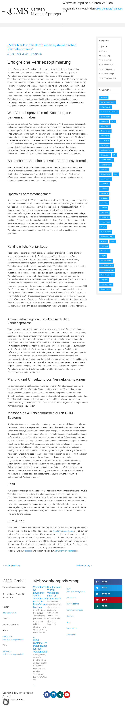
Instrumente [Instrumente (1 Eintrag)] (105, 138)
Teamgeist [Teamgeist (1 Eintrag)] (104, 254)
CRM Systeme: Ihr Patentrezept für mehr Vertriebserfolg (41, 646)
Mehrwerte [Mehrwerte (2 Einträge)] (104, 201)
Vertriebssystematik (34, 54)
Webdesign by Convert (94, 697)
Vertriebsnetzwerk (107, 65)
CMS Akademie (73, 604)
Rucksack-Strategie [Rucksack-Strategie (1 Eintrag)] (107, 244)
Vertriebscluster (106, 60)
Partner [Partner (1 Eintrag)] (103, 235)
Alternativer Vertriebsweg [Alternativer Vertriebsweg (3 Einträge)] (105, 113)
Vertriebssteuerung (107, 69)
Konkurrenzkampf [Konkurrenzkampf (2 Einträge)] (107, 153)
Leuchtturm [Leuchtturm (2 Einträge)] (105, 191)
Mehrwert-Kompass (75, 610)
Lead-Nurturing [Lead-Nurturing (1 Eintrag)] (106, 186)
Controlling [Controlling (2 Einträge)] (105, 124)
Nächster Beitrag (83, 565)
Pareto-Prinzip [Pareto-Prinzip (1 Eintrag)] (106, 230)
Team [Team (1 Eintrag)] (114, 249)
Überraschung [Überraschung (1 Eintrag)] (106, 297)
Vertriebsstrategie (107, 73)
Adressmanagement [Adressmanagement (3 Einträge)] (108, 102)
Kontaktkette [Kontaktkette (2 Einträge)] (105, 157)
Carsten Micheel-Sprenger (64, 531)
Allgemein (11, 54)
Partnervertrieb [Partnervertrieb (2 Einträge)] (106, 239)
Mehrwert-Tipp (105, 55)
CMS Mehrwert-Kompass (66, 551)
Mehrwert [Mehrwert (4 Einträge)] (104, 196)
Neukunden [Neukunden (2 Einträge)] (105, 220)
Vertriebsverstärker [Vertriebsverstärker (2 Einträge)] (107, 283)
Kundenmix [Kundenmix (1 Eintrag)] (105, 172)
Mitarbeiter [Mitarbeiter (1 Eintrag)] (105, 206)
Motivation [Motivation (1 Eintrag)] (105, 210)
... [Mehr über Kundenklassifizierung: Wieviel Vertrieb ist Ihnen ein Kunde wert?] (47, 629)
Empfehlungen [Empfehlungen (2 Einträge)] (106, 133)
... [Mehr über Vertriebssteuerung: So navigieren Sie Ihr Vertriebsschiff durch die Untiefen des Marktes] (33, 638)
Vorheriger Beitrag (12, 565)
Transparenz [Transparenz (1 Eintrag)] (105, 259)
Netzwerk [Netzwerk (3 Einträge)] (104, 215)
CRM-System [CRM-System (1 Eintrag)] (105, 129)
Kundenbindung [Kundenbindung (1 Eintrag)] (107, 167)
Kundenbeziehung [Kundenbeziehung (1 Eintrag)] (107, 162)
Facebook (28, 551)
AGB (68, 622)
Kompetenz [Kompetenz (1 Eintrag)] (105, 148)
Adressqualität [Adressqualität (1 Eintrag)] (106, 107)
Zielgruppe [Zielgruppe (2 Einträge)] (105, 287)
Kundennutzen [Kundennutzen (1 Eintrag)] (106, 177)
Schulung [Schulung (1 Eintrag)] (104, 249)
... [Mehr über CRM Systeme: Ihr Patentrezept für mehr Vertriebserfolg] (33, 685)
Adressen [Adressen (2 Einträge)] (104, 97)
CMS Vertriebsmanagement (76, 590)
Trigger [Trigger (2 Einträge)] (103, 263)
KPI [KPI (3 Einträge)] (115, 157)
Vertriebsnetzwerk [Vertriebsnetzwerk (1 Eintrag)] (107, 273)
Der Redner (71, 598)
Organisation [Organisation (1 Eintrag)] (105, 225)
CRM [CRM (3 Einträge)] (115, 124)
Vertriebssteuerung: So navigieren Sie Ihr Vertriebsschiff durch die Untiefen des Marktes (43, 597)
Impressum (72, 635)
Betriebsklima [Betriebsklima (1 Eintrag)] (106, 119)
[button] (62, 25)
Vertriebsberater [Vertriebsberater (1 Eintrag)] (106, 268)
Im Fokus (21, 54)
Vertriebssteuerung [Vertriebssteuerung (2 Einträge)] (107, 278)
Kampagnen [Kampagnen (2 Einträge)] (105, 143)
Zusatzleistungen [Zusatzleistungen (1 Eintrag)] (107, 292)
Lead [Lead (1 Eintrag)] (102, 182)
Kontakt (70, 616)
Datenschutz (72, 629)
